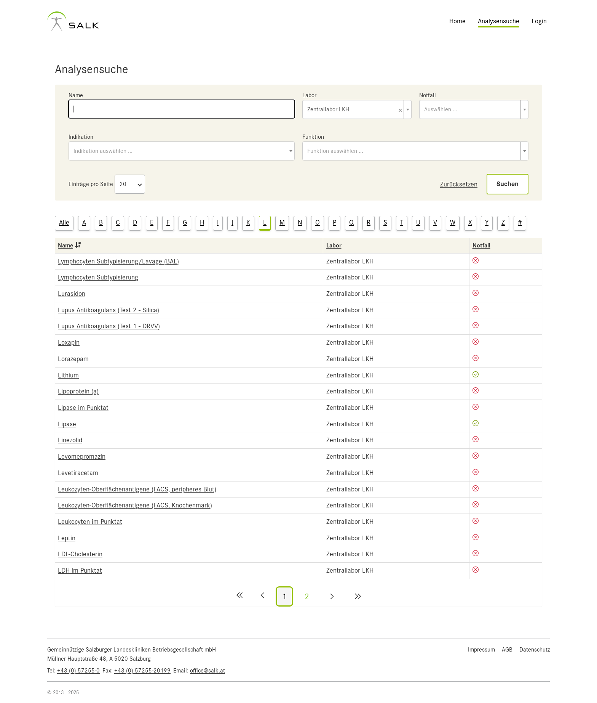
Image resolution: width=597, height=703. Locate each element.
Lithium (68, 375)
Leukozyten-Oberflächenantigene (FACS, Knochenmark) (135, 505)
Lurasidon (71, 293)
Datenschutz (534, 649)
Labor (309, 95)
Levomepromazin (81, 456)
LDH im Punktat (80, 570)
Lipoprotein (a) (78, 391)
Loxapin (69, 342)
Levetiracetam (78, 473)
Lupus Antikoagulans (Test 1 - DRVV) (109, 326)
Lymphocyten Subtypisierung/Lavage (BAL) (118, 261)
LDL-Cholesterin (80, 554)
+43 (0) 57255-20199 (142, 670)
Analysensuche (498, 21)
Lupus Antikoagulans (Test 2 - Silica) (108, 310)
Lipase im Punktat (83, 407)
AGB (507, 649)
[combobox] (357, 109)
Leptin (66, 538)
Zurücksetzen (458, 184)
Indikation (81, 136)
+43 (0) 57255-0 (78, 670)
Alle (64, 222)
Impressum (481, 649)
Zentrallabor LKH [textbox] (354, 110)
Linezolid (70, 440)
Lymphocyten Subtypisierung (98, 277)
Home (457, 21)
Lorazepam (73, 359)
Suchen (507, 184)
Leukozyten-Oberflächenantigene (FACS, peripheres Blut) (137, 489)
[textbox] (474, 109)
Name (76, 95)
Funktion (313, 136)
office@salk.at (207, 670)
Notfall (427, 95)
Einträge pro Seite (91, 184)
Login (539, 21)
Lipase (67, 424)
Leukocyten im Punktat (90, 521)
